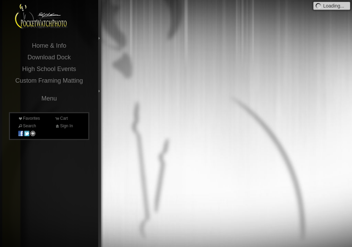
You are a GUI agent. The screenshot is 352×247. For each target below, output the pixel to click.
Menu (49, 98)
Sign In (64, 126)
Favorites (29, 118)
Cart (61, 118)
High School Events (49, 69)
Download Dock (49, 57)
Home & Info (49, 45)
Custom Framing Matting (49, 80)
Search (27, 126)
